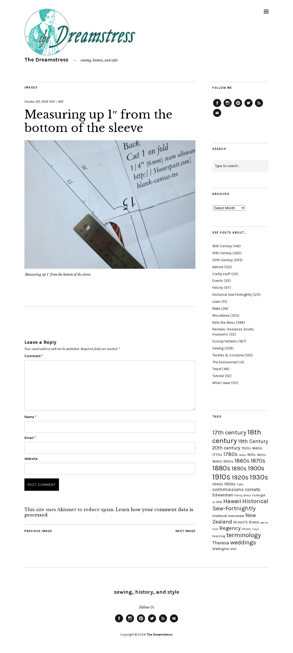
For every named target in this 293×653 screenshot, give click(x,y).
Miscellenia (220, 315)
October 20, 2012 (36, 102)
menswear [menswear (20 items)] (236, 516)
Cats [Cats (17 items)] (239, 484)
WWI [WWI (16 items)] (233, 549)
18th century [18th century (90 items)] (236, 436)
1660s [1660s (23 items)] (257, 448)
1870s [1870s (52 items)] (258, 460)
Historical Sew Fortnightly (232, 295)
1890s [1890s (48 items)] (239, 468)
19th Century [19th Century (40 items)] (253, 441)
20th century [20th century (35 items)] (226, 448)
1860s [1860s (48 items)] (242, 461)
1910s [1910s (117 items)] (221, 476)
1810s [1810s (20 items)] (251, 455)
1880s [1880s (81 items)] (221, 468)
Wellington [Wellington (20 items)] (220, 549)
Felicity (217, 288)
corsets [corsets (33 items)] (252, 489)
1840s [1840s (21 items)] (217, 461)
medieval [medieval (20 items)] (219, 516)
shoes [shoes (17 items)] (246, 529)
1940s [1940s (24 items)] (217, 484)
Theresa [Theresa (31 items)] (220, 542)
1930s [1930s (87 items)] (259, 477)
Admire (217, 267)
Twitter (248, 106)
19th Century (222, 253)
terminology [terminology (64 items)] (243, 535)
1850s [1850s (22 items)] (228, 461)
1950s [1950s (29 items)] (229, 483)
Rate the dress (223, 322)
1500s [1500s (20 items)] (246, 448)
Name (30, 417)
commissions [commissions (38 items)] (228, 489)
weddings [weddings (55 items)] (243, 542)
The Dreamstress (46, 60)
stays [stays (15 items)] (255, 529)
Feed (259, 106)
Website (31, 459)
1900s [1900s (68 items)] (256, 468)
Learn (216, 302)
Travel (216, 369)
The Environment (225, 362)
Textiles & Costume (228, 355)
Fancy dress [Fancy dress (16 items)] (242, 495)
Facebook (217, 106)
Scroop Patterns (225, 341)
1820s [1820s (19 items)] (261, 455)
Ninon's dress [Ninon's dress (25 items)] (246, 522)
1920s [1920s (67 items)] (240, 477)
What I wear (221, 383)
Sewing (218, 348)
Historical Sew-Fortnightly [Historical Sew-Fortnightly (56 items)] (240, 504)
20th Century (222, 260)
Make (216, 309)
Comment (33, 356)
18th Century (222, 246)
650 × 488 (56, 102)
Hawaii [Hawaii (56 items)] (232, 501)
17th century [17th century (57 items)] (229, 432)
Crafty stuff (221, 274)
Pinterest (238, 106)
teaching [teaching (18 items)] (218, 536)
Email (30, 438)
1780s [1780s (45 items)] (230, 454)
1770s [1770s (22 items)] (217, 454)
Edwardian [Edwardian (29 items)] (222, 494)
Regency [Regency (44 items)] (229, 528)
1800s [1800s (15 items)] (242, 455)
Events (217, 281)
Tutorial (218, 376)
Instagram (228, 106)
